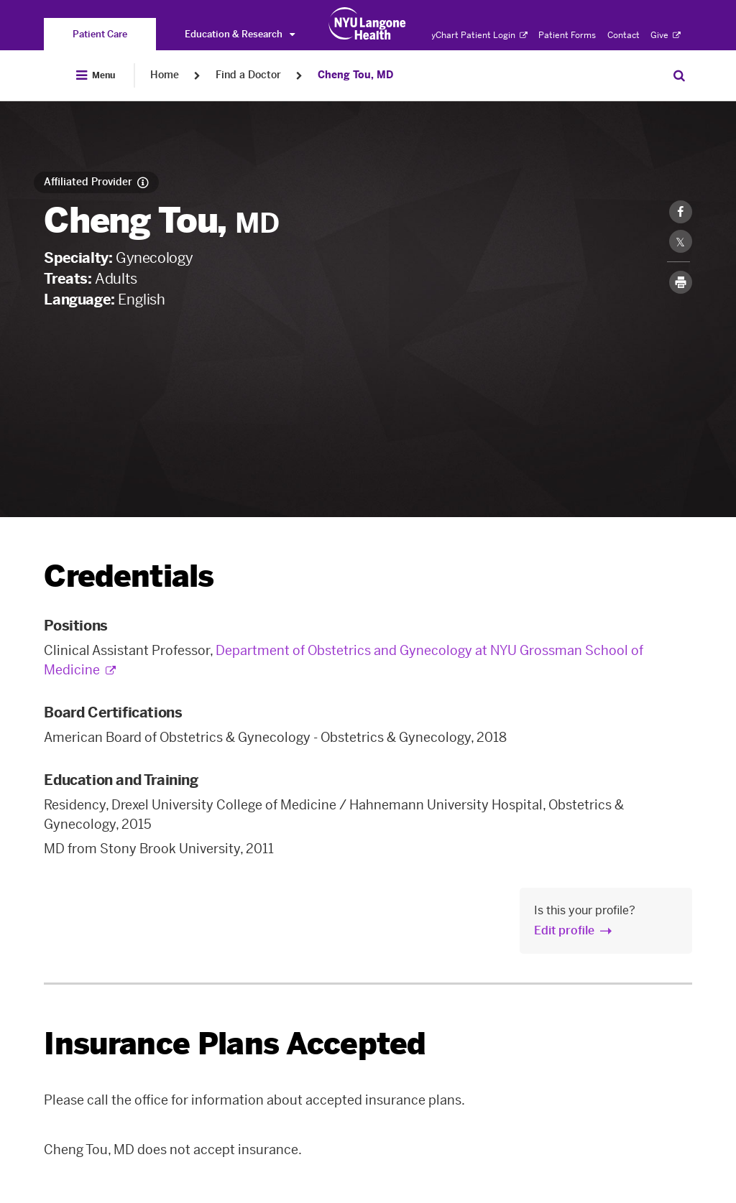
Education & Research (240, 34)
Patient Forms (567, 35)
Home (164, 75)
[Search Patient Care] (679, 75)
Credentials (128, 576)
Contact (623, 35)
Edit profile (564, 930)
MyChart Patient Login (475, 35)
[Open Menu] (95, 75)
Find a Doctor (248, 75)
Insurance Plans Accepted (235, 1044)
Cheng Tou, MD (355, 75)
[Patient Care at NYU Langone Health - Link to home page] (367, 24)
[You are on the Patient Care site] (100, 34)
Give (665, 35)
